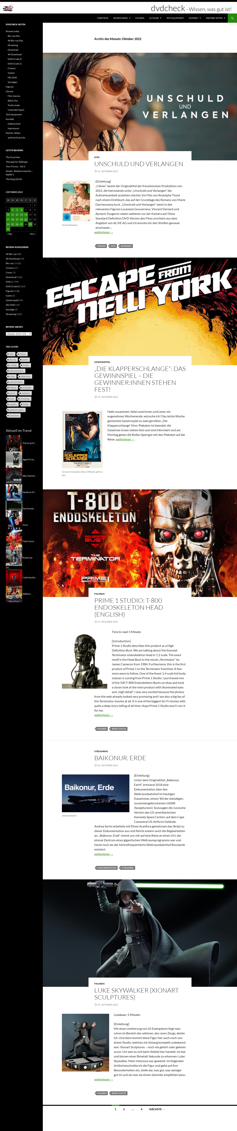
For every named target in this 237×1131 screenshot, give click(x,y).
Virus (25, 524)
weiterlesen (103, 232)
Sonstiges (12, 82)
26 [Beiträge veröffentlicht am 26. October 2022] (17, 224)
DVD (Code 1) (15, 63)
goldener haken (16, 410)
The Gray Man (13, 157)
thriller (26, 365)
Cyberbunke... (30, 577)
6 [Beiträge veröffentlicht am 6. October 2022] (21, 209)
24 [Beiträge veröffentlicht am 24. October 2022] (8, 224)
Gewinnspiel (102, 362)
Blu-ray (9, 263)
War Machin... (30, 475)
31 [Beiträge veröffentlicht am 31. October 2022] (8, 229)
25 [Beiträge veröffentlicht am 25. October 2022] (12, 224)
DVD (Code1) (12, 286)
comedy (13, 365)
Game (9, 295)
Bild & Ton (13, 100)
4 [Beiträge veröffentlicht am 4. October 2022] (12, 209)
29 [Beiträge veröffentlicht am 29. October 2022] (30, 224)
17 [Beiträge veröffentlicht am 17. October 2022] (8, 219)
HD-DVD (12, 77)
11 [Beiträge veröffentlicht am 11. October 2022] (12, 214)
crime (11, 376)
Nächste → (157, 1109)
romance (126, 246)
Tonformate (14, 105)
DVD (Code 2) (15, 59)
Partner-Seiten (214, 18)
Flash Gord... (29, 541)
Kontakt (193, 18)
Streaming (101, 751)
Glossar (154, 18)
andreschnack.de (16, 137)
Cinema (11, 68)
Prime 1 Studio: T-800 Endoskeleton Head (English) (128, 607)
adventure (25, 376)
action (25, 359)
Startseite (102, 18)
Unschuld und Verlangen (138, 164)
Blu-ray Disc (14, 35)
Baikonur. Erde (120, 758)
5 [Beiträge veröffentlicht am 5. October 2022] (17, 209)
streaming (128, 867)
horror (12, 393)
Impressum (13, 128)
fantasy (12, 387)
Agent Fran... (29, 459)
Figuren (139, 18)
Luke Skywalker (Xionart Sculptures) (136, 993)
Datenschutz (14, 123)
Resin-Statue (119, 728)
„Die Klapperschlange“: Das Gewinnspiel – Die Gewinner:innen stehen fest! (140, 379)
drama (101, 246)
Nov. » (33, 233)
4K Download (15, 54)
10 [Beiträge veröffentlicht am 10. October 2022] (8, 214)
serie (11, 398)
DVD (97, 157)
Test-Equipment (175, 18)
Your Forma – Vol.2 (15, 166)
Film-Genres (14, 96)
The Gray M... (29, 442)
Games (11, 72)
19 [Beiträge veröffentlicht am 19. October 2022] (17, 219)
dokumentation (107, 867)
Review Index (120, 18)
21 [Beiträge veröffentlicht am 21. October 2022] (25, 219)
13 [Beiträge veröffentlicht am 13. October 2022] (21, 214)
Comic (9, 272)
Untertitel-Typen (16, 109)
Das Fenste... (29, 508)
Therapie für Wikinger (17, 161)
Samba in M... (29, 492)
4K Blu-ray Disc (15, 40)
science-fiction (15, 382)
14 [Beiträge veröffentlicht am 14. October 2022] (25, 214)
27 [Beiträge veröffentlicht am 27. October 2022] (21, 224)
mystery (13, 404)
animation (26, 387)
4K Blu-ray (11, 254)
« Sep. (10, 233)
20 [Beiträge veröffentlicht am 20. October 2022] (21, 219)
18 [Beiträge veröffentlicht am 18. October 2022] (12, 219)
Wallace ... (28, 593)
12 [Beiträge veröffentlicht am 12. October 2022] (17, 214)
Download (13, 49)
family (25, 404)
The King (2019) (14, 179)
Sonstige (10, 309)
